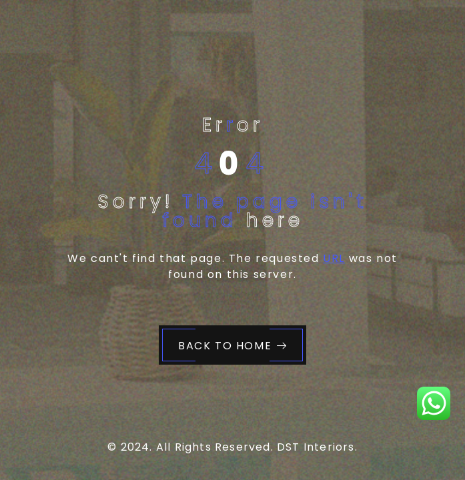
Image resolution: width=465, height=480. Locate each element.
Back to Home (233, 345)
